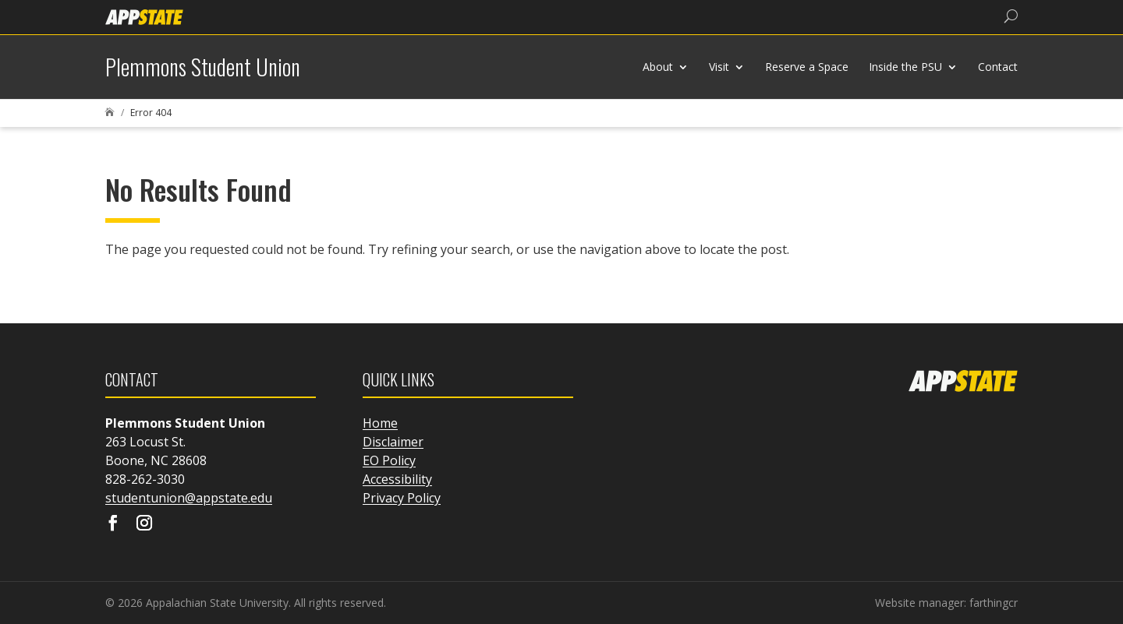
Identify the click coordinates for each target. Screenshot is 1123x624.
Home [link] (380, 423)
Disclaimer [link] (393, 441)
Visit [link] (719, 66)
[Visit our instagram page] (144, 524)
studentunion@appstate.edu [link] (188, 497)
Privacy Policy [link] (402, 497)
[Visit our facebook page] (113, 524)
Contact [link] (998, 66)
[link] (144, 16)
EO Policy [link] (389, 460)
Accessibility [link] (397, 479)
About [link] (658, 66)
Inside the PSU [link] (905, 66)
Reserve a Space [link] (806, 66)
